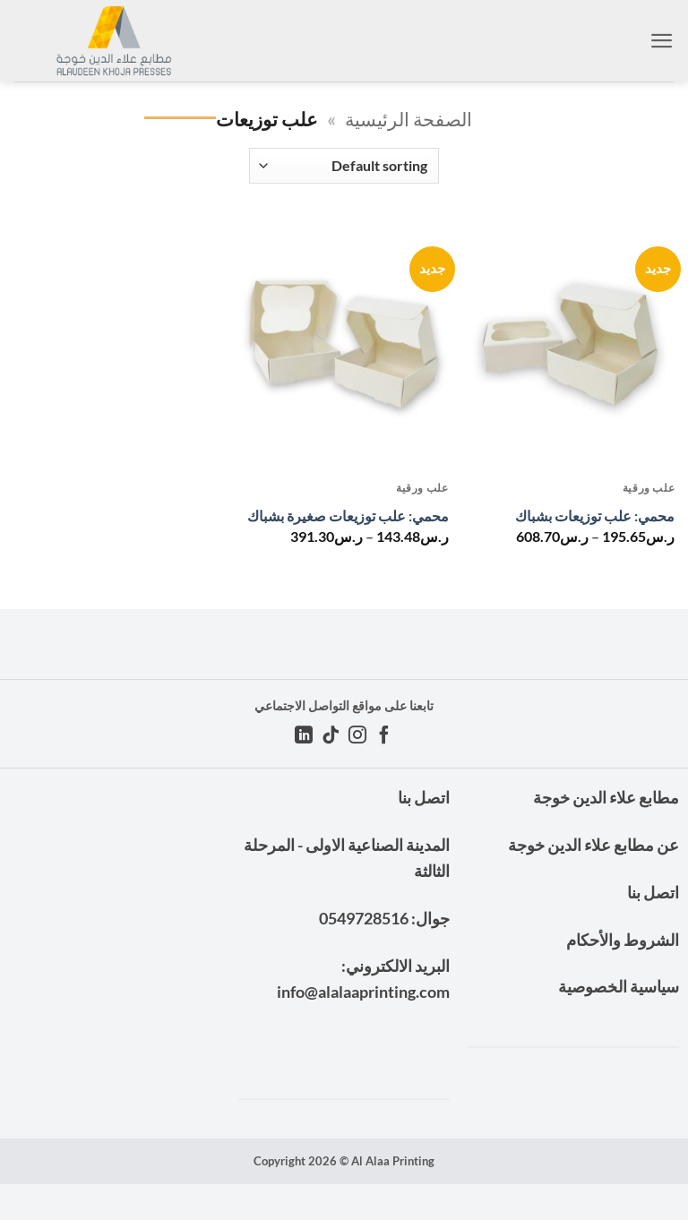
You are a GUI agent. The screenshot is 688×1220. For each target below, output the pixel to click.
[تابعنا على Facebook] (384, 736)
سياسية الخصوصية (618, 986)
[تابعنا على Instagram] (357, 736)
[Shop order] (344, 166)
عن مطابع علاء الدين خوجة (593, 845)
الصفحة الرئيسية (408, 118)
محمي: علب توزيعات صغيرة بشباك (348, 515)
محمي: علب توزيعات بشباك (595, 515)
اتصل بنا (653, 892)
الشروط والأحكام (622, 939)
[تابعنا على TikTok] (331, 736)
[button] (662, 40)
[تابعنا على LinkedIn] (304, 736)
